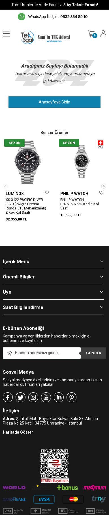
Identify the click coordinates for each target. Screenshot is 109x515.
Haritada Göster (18, 421)
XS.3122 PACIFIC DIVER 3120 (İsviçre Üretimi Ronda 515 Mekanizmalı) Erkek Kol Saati (26, 206)
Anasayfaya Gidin (54, 102)
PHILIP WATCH (74, 193)
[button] (103, 180)
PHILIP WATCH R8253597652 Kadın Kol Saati (79, 204)
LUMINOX (15, 193)
